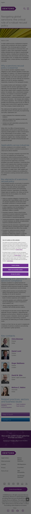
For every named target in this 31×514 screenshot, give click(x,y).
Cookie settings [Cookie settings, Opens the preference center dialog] (15, 265)
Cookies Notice (19, 249)
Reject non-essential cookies (15, 269)
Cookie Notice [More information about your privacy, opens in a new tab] (10, 260)
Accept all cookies (15, 274)
